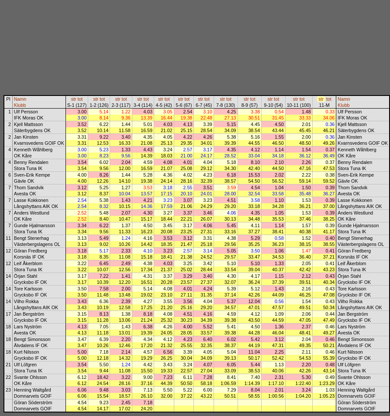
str (73, 99)
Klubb (20, 105)
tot (80, 99)
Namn (20, 99)
